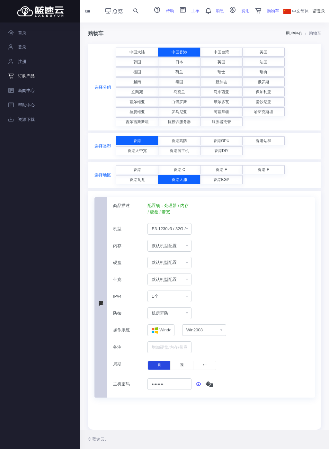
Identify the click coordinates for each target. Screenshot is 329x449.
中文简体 (296, 11)
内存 (117, 245)
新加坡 (221, 82)
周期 (117, 364)
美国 (263, 52)
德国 (137, 72)
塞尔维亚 (137, 102)
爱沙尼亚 (263, 102)
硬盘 (117, 262)
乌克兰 (179, 92)
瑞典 (263, 72)
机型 (117, 228)
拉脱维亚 (137, 112)
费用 (237, 10)
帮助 (162, 10)
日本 (179, 62)
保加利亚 (263, 92)
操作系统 (121, 330)
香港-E (221, 169)
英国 (221, 62)
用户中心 (294, 33)
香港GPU (221, 141)
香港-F (263, 169)
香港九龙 (137, 179)
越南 (137, 82)
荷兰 (179, 72)
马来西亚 (221, 92)
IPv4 (117, 296)
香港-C (179, 169)
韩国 (137, 62)
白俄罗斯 (179, 102)
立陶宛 (137, 92)
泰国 (179, 82)
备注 (117, 347)
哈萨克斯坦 (263, 112)
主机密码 (121, 384)
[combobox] (169, 229)
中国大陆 (137, 52)
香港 (137, 141)
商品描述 (121, 205)
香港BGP (221, 179)
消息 (212, 10)
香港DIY (221, 150)
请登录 (319, 11)
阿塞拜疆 (221, 112)
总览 (114, 11)
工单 (187, 10)
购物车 (265, 10)
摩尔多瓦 (221, 102)
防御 (117, 313)
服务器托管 (221, 122)
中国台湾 (221, 52)
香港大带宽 (137, 150)
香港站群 (263, 141)
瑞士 (221, 72)
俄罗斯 (263, 82)
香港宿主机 (179, 150)
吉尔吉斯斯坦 (137, 122)
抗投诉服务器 (179, 122)
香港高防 (179, 141)
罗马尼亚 (179, 112)
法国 (263, 62)
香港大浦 (179, 179)
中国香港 (179, 52)
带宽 (117, 279)
